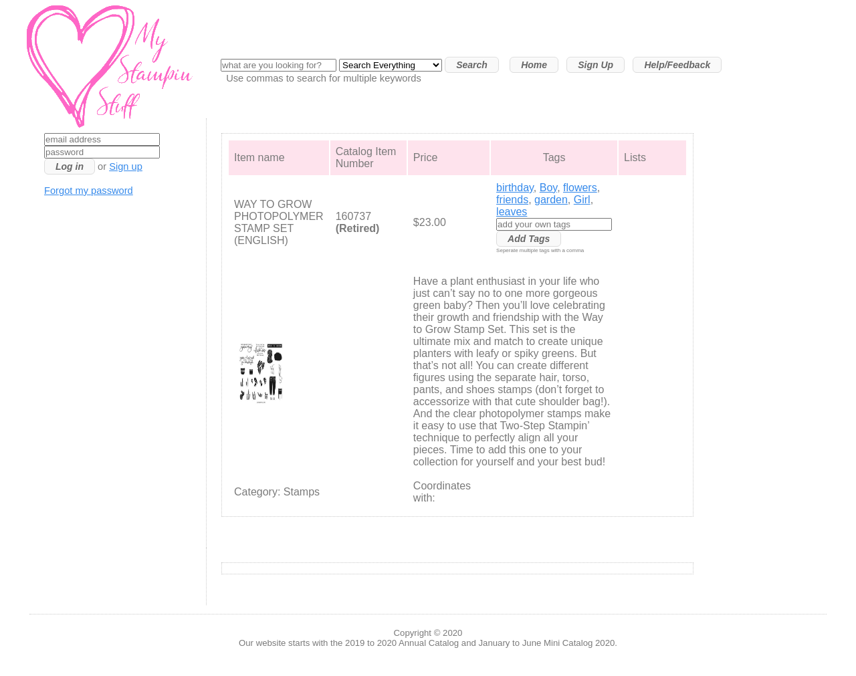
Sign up (125, 166)
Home (534, 65)
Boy (548, 187)
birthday (515, 187)
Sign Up (595, 65)
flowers (580, 187)
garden (551, 199)
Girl (582, 199)
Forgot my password (88, 190)
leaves (511, 211)
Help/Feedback (677, 65)
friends (512, 199)
